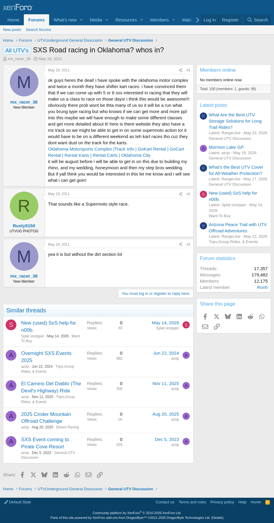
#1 (188, 70)
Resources (126, 19)
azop (25, 366)
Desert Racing (67, 427)
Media (96, 19)
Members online (218, 70)
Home (13, 19)
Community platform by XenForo (137, 513)
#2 (188, 194)
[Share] (180, 70)
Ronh (262, 287)
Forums (36, 19)
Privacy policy (222, 502)
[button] (81, 19)
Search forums (38, 29)
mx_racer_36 (19, 59)
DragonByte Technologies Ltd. (189, 517)
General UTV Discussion (230, 138)
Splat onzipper (32, 336)
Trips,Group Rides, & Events (233, 241)
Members (159, 19)
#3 (188, 244)
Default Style (17, 502)
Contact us (165, 502)
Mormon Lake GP (226, 147)
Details (217, 517)
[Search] (257, 19)
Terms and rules (192, 502)
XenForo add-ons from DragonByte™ (120, 517)
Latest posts (213, 105)
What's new (65, 19)
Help (243, 502)
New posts (12, 29)
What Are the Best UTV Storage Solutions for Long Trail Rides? (235, 121)
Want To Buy (220, 216)
